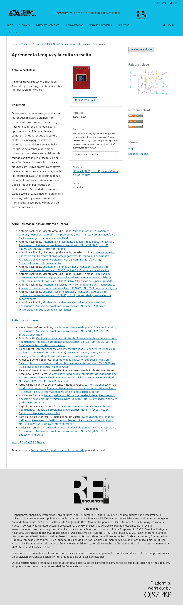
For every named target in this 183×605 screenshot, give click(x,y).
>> (44, 442)
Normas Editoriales (100, 25)
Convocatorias (74, 25)
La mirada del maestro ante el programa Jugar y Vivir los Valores (65, 275)
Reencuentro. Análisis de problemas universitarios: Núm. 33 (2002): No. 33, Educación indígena (68, 286)
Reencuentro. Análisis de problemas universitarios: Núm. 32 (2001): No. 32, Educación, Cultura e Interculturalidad (64, 247)
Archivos (26, 44)
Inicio (9, 25)
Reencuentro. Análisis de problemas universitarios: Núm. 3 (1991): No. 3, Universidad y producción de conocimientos (62, 307)
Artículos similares (25, 320)
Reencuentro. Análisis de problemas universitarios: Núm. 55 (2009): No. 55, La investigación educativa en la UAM (67, 236)
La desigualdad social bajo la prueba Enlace (71, 395)
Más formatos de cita (86, 154)
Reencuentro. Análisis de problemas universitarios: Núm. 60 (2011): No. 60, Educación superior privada (65, 279)
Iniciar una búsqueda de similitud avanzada (57, 450)
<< (13, 442)
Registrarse (160, 2)
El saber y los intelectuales (59, 291)
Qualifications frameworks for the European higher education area (76, 338)
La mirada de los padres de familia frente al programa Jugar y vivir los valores (67, 254)
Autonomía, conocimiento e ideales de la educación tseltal (78, 241)
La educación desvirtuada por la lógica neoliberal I (84, 327)
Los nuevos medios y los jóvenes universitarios (82, 406)
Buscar (13, 32)
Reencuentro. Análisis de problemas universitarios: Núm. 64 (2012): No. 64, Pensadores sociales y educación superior (68, 399)
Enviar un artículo (141, 49)
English (132, 148)
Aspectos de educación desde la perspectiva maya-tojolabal (79, 427)
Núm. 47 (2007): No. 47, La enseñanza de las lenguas (63, 44)
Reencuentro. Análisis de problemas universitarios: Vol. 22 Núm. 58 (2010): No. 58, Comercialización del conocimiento (64, 259)
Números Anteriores (48, 25)
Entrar (173, 2)
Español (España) (138, 153)
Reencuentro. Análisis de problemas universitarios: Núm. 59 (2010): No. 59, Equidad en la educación (64, 268)
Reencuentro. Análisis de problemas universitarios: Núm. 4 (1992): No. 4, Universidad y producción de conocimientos (65, 295)
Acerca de (25, 25)
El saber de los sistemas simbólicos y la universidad (74, 302)
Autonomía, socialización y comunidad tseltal (70, 284)
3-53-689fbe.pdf (86, 100)
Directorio (123, 25)
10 (38, 442)
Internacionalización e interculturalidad (60, 349)
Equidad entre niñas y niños (60, 266)
